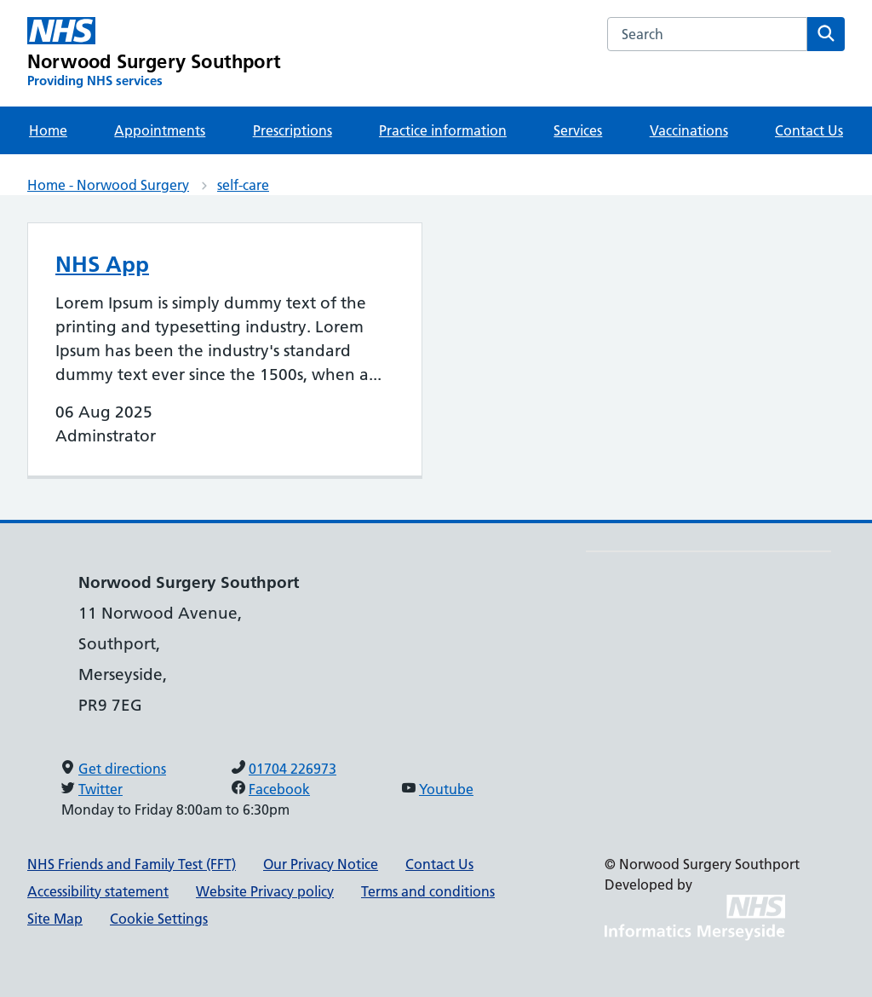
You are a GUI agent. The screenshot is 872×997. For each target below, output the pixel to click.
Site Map (55, 918)
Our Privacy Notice (320, 864)
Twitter (100, 789)
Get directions (122, 768)
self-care (243, 184)
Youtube (446, 789)
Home (48, 130)
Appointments (159, 130)
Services (578, 130)
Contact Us (809, 130)
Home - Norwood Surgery (108, 184)
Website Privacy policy (265, 891)
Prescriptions (292, 130)
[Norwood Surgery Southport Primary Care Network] (154, 53)
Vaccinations (689, 130)
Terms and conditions (428, 891)
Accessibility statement (98, 891)
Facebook (279, 789)
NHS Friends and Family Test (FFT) (131, 864)
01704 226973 (292, 768)
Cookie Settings (159, 918)
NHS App (102, 264)
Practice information (443, 130)
